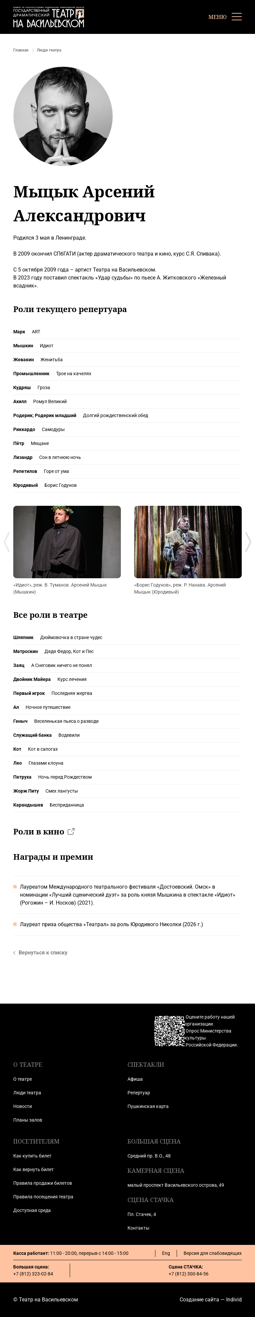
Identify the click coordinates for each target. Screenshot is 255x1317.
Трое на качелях (73, 373)
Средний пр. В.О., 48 (149, 1155)
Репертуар (139, 1092)
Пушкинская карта (148, 1106)
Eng (166, 1253)
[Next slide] (248, 542)
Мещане (40, 443)
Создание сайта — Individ (211, 1299)
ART (36, 331)
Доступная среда (32, 1210)
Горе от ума (56, 471)
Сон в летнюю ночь (60, 457)
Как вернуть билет (33, 1169)
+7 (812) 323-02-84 (33, 1273)
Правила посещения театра (43, 1196)
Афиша (135, 1079)
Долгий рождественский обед (115, 415)
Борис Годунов (60, 485)
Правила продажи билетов (42, 1183)
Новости (22, 1106)
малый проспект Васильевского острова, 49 (176, 1185)
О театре (22, 1079)
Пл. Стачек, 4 (142, 1214)
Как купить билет (32, 1155)
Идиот (46, 345)
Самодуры (53, 429)
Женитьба (52, 359)
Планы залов (27, 1120)
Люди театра (27, 1092)
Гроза (44, 387)
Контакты (138, 1228)
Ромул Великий (50, 401)
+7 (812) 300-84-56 (189, 1273)
